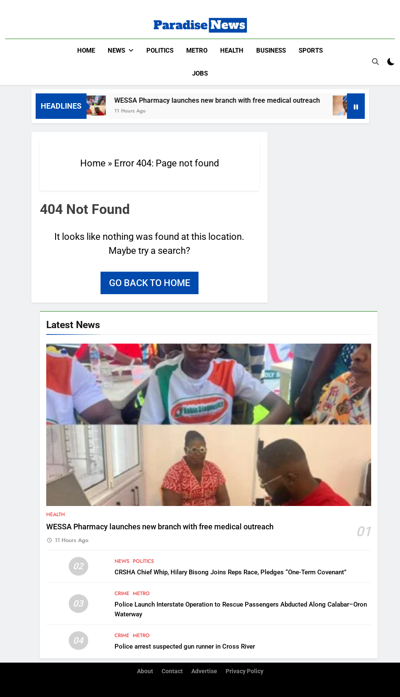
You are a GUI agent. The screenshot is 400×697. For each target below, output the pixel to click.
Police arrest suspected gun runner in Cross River (185, 646)
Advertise (204, 671)
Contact (172, 671)
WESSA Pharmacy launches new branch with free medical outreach (222, 100)
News (116, 50)
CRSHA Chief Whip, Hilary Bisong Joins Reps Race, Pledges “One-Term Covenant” (231, 572)
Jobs (200, 73)
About (145, 671)
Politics (159, 50)
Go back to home (149, 283)
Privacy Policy (244, 671)
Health (231, 50)
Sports (311, 50)
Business (271, 50)
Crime (122, 593)
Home (86, 50)
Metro (196, 50)
